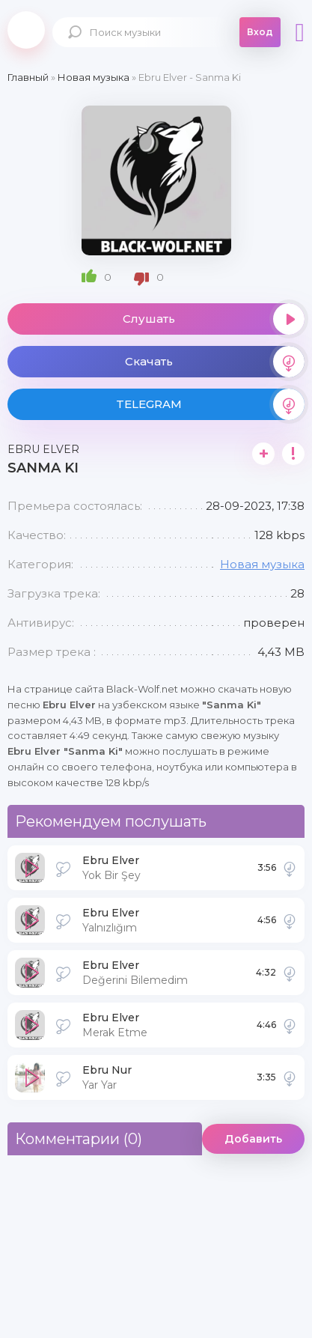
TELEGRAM (210, 404)
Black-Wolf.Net (26, 30)
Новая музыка (262, 564)
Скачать (215, 361)
